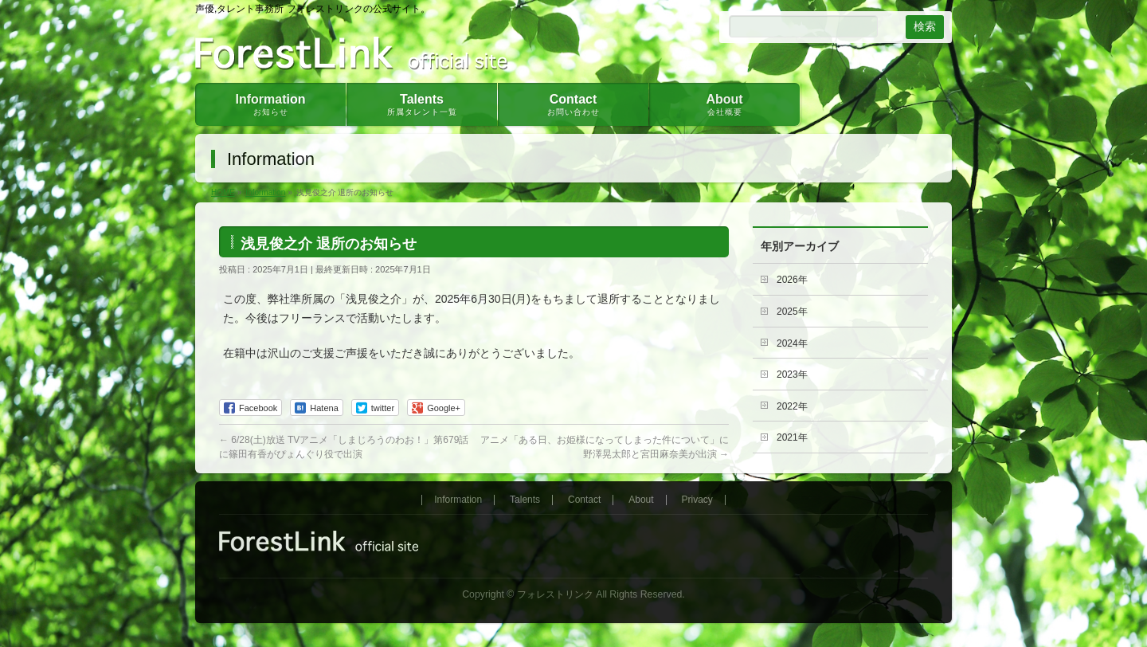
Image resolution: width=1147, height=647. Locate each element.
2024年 (792, 343)
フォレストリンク (555, 594)
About (640, 500)
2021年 (792, 437)
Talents (525, 500)
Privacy (697, 500)
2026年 (792, 279)
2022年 (792, 406)
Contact (584, 500)
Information (458, 500)
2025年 (792, 311)
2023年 (792, 374)
